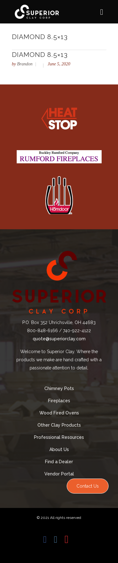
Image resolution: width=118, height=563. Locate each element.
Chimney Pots (59, 388)
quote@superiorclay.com (59, 338)
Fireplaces (59, 400)
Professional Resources (59, 437)
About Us (59, 449)
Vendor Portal (59, 473)
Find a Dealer (59, 461)
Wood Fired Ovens (59, 412)
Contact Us (87, 486)
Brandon (24, 64)
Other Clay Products (59, 425)
